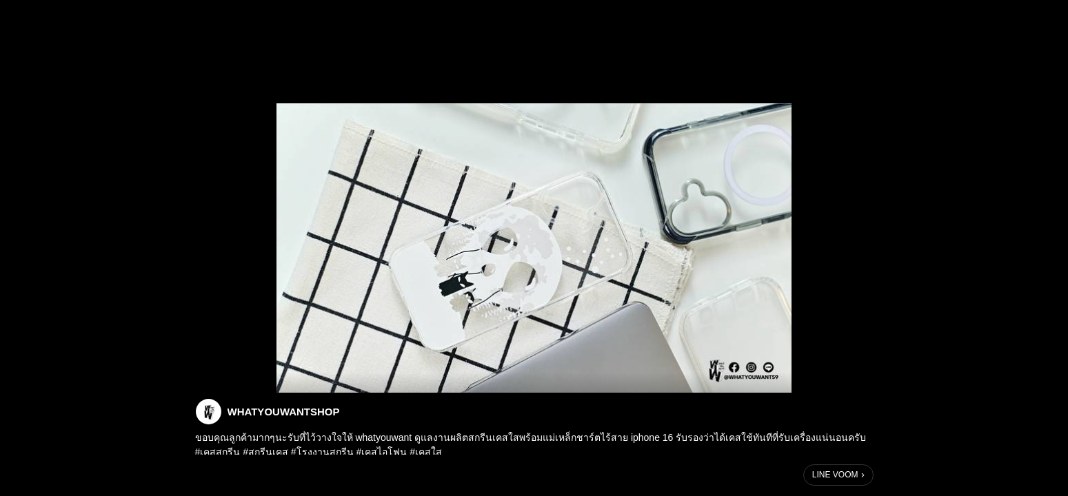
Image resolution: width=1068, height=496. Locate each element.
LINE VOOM (835, 474)
